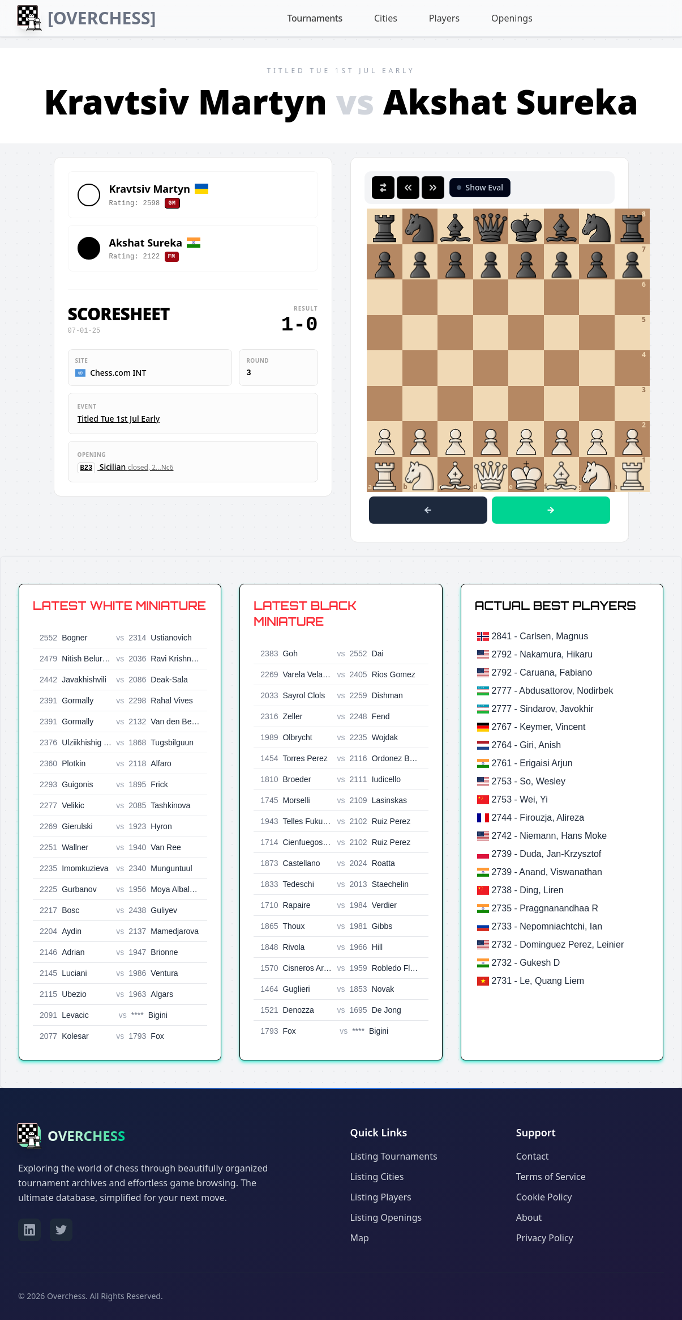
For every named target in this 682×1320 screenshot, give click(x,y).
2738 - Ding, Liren (527, 890)
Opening (92, 455)
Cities (386, 18)
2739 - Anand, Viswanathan (546, 872)
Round (257, 360)
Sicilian (126, 467)
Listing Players (380, 1197)
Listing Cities (377, 1176)
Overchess (66, 1296)
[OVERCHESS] (102, 17)
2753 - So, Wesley (528, 781)
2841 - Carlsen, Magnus (539, 636)
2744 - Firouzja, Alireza (537, 817)
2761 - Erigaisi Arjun (531, 763)
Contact (532, 1156)
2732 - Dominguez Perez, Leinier (557, 944)
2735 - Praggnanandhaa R (544, 908)
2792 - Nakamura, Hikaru (542, 654)
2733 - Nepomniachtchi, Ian (546, 926)
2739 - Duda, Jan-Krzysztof (546, 854)
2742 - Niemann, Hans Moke (549, 836)
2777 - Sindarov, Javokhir (542, 709)
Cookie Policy (544, 1197)
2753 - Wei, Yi (519, 799)
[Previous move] (428, 510)
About (529, 1217)
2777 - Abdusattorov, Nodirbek (552, 690)
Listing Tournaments (393, 1156)
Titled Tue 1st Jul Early (119, 418)
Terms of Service (551, 1176)
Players (444, 18)
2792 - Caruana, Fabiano (541, 672)
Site (81, 360)
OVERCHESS (86, 1135)
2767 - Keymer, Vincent (538, 727)
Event (87, 406)
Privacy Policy (544, 1238)
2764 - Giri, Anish (526, 745)
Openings (512, 18)
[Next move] (551, 510)
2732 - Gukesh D (525, 962)
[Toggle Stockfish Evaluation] (480, 187)
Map (359, 1238)
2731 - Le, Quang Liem (537, 981)
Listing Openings (386, 1217)
